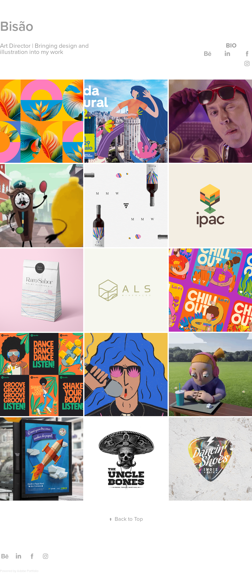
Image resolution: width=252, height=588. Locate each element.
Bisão (16, 26)
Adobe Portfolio (27, 571)
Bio (231, 45)
